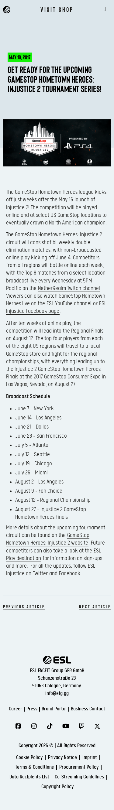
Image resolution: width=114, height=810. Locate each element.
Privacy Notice (62, 757)
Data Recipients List (29, 777)
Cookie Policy (29, 757)
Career (15, 709)
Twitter (40, 573)
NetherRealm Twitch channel (69, 288)
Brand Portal (54, 709)
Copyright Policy (57, 787)
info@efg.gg (57, 693)
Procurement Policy (78, 767)
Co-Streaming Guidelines (79, 777)
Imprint (89, 757)
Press (31, 709)
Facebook (69, 573)
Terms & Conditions (34, 767)
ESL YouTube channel (69, 303)
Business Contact (88, 709)
